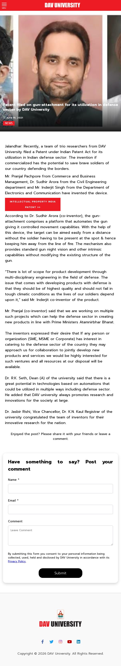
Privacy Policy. (17, 561)
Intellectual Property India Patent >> (33, 204)
